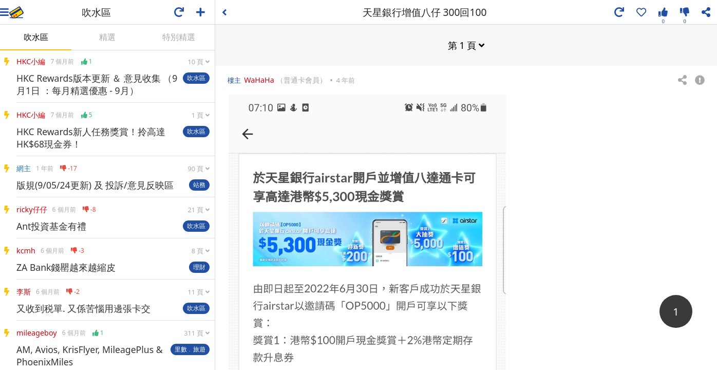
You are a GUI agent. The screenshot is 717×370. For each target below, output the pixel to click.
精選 (107, 37)
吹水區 (36, 37)
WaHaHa (259, 79)
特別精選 (178, 37)
